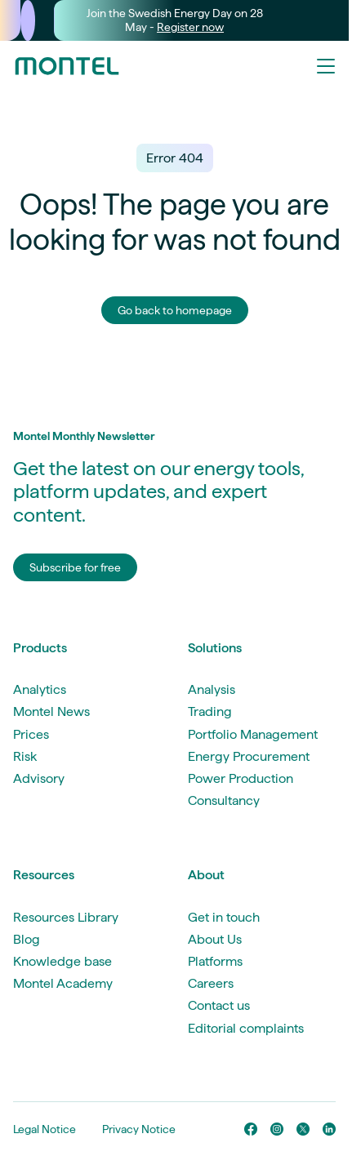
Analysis (211, 689)
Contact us (219, 1005)
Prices (31, 734)
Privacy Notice (139, 1129)
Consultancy (224, 800)
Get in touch (224, 917)
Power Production (240, 778)
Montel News (51, 711)
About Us (215, 939)
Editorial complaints (246, 1028)
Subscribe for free (75, 567)
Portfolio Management (253, 734)
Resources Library (65, 917)
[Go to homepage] (67, 66)
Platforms (215, 961)
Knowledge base (62, 961)
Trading (210, 711)
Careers (211, 983)
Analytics (39, 689)
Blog (26, 939)
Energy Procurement (249, 756)
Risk (25, 756)
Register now (190, 26)
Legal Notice (44, 1129)
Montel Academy (63, 983)
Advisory (39, 778)
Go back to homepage (175, 310)
